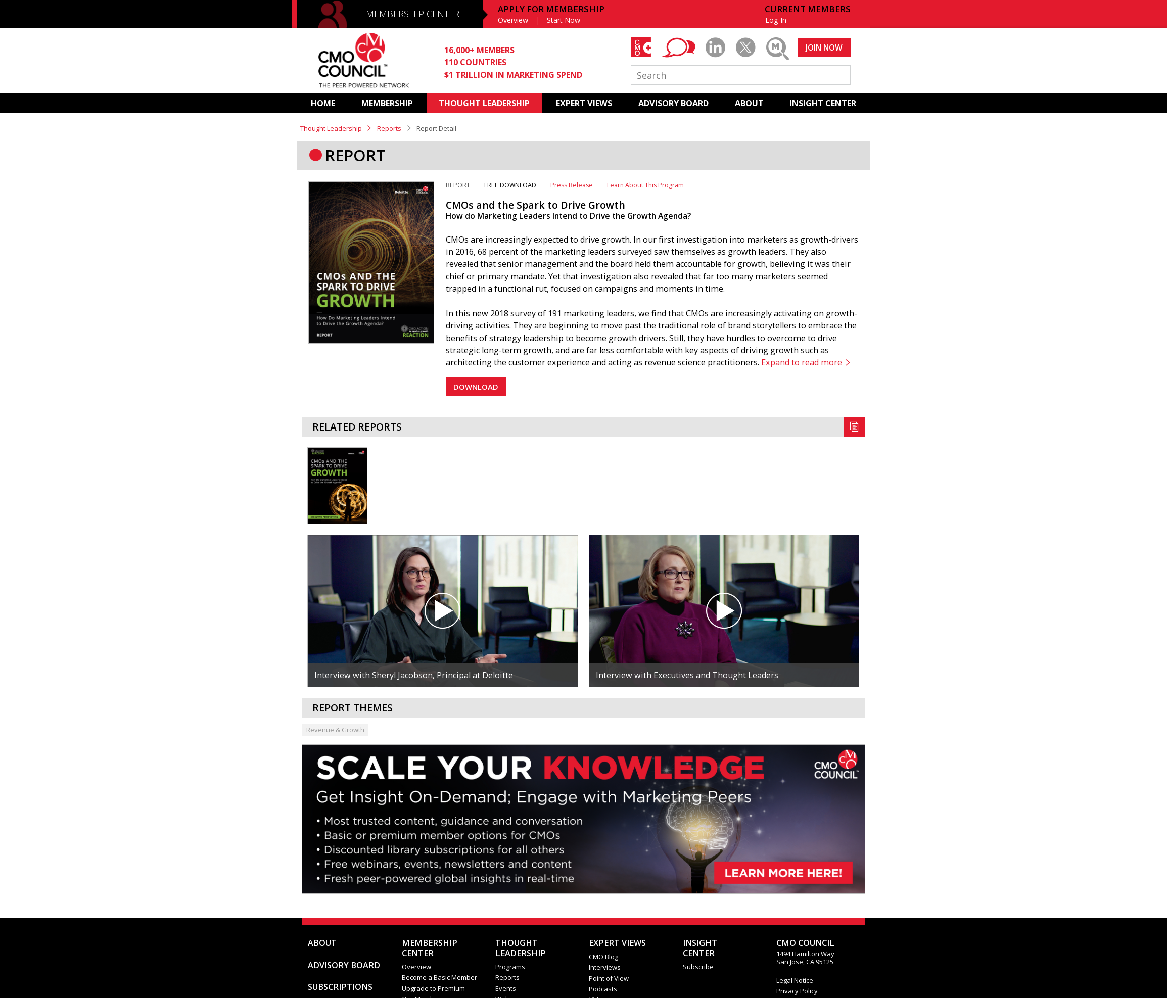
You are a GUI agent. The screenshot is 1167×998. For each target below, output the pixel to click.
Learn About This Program (645, 185)
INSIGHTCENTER (700, 948)
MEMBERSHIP (387, 103)
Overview (513, 20)
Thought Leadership (331, 128)
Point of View (609, 978)
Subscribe (698, 966)
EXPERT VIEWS (584, 103)
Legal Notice (794, 980)
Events (505, 988)
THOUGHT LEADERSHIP (484, 103)
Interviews (605, 967)
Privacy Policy (797, 990)
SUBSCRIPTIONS (340, 986)
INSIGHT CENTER (822, 103)
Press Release (571, 185)
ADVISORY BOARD (673, 103)
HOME (323, 103)
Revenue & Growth (335, 729)
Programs (510, 966)
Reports (389, 128)
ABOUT (749, 103)
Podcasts (603, 988)
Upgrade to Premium (433, 988)
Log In (775, 20)
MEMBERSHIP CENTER (412, 14)
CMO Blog (603, 956)
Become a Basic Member (439, 977)
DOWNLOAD (475, 387)
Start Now (563, 20)
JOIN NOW (824, 47)
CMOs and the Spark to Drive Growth (535, 205)
